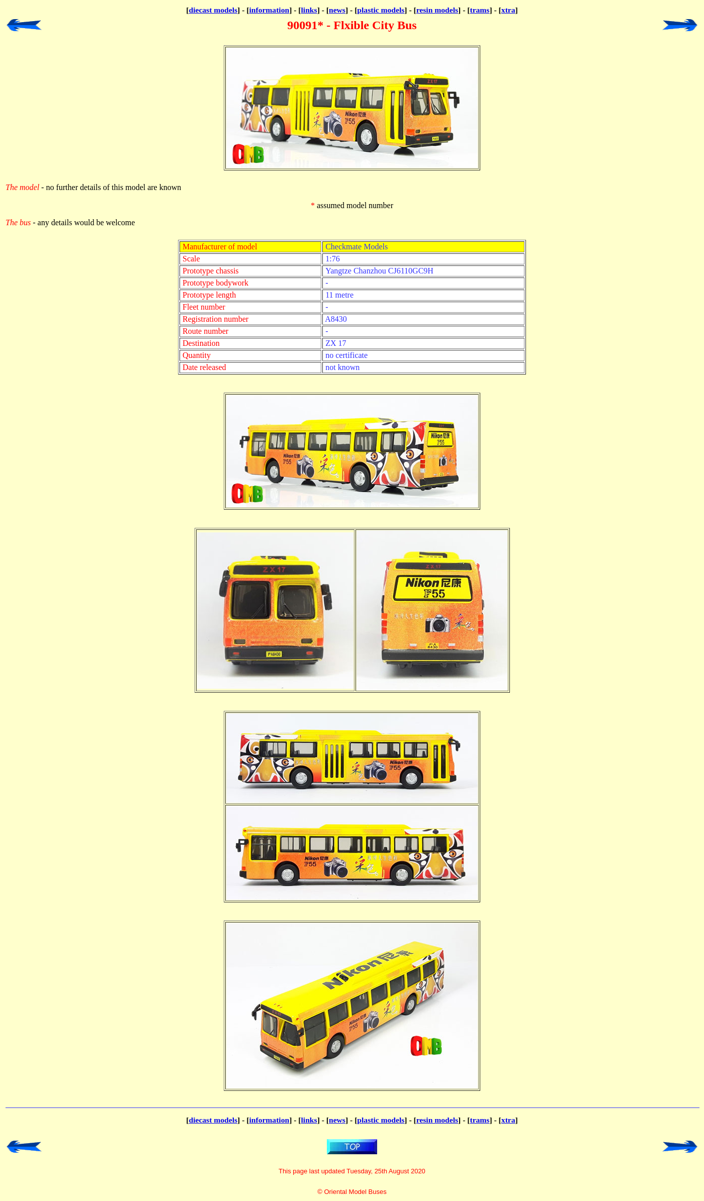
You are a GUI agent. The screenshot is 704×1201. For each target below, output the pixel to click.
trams (479, 10)
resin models (437, 10)
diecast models (213, 10)
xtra (508, 10)
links (309, 10)
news (337, 10)
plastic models (380, 10)
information (269, 10)
